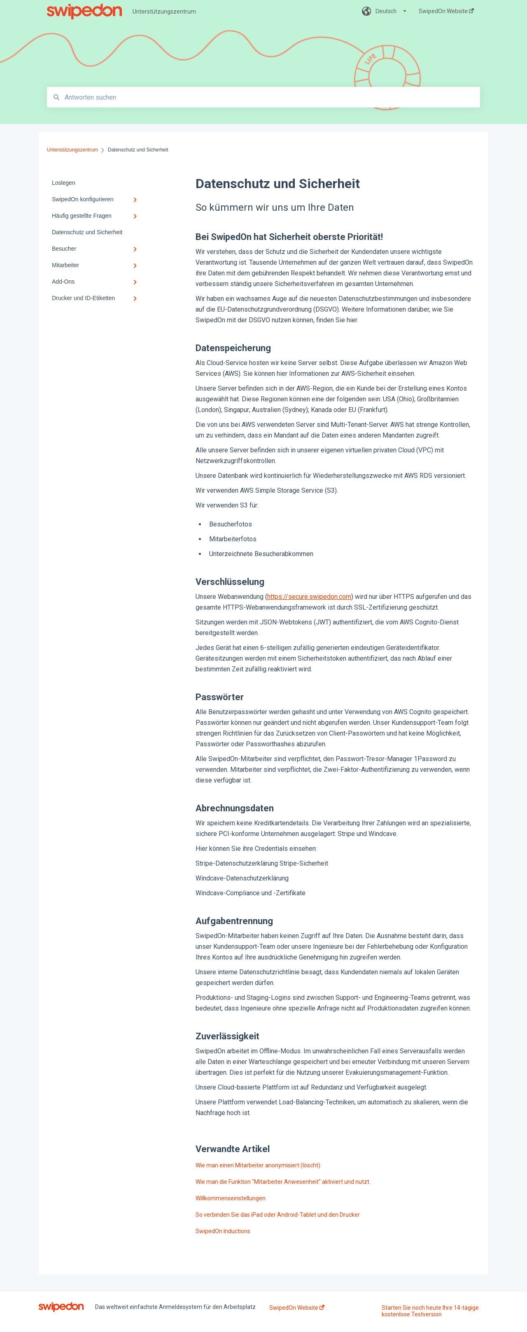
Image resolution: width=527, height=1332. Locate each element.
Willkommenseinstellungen (231, 1198)
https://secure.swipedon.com (309, 597)
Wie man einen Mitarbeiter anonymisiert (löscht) (258, 1165)
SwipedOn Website (296, 1307)
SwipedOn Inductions (223, 1231)
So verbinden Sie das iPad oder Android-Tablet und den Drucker (278, 1214)
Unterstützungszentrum (164, 11)
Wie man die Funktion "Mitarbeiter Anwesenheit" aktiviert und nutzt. (283, 1181)
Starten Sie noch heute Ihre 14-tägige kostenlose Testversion (430, 1311)
